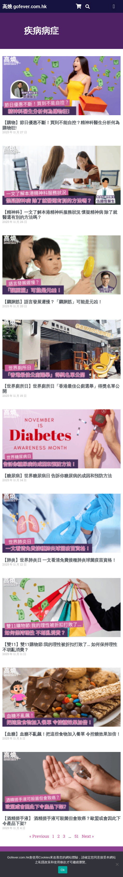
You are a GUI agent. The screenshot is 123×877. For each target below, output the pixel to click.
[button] (87, 6)
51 (76, 836)
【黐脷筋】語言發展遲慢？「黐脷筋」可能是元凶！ (52, 301)
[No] (117, 864)
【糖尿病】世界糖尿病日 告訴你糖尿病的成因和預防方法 (57, 475)
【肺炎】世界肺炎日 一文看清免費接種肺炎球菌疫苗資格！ (59, 560)
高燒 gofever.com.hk (24, 6)
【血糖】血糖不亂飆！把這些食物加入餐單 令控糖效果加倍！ (61, 734)
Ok (63, 870)
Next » (88, 836)
